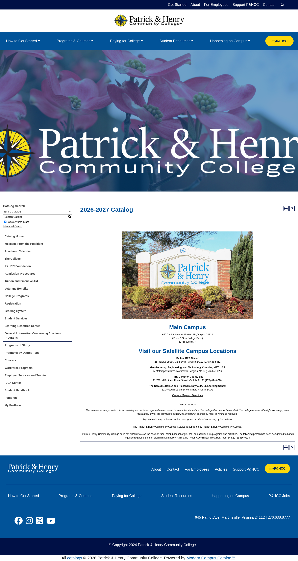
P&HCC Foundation (18, 266)
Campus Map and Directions (187, 395)
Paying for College (125, 41)
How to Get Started (21, 41)
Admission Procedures (20, 273)
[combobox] (37, 211)
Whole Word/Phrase (18, 222)
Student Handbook (17, 390)
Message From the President (24, 243)
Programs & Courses (73, 41)
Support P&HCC (245, 5)
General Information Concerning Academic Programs (33, 335)
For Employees (216, 5)
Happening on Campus (228, 41)
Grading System (15, 311)
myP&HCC (279, 41)
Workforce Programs (18, 367)
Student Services (16, 318)
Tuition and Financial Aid (21, 281)
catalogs (74, 558)
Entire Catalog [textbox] (12, 211)
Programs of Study (17, 345)
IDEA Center (13, 382)
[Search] (282, 5)
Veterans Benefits (16, 288)
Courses (10, 360)
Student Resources (174, 41)
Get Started (177, 5)
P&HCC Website (187, 404)
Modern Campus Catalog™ (211, 558)
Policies (221, 469)
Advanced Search (12, 226)
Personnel (11, 397)
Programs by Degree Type (22, 352)
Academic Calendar (18, 251)
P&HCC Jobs (279, 496)
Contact (269, 5)
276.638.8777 (279, 517)
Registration (13, 303)
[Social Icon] (19, 520)
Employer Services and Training (26, 375)
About (195, 5)
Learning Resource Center (22, 326)
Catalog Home (14, 236)
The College (13, 258)
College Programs (17, 296)
